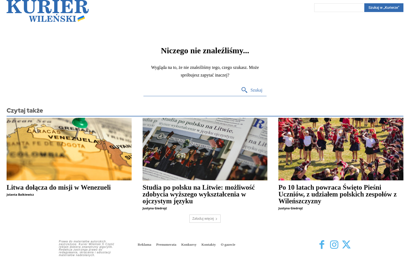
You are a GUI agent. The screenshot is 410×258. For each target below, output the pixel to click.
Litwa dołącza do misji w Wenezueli (59, 187)
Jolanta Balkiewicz (20, 194)
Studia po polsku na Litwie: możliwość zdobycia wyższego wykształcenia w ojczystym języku (199, 194)
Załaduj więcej (205, 218)
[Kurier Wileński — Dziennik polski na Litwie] (48, 11)
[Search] (383, 7)
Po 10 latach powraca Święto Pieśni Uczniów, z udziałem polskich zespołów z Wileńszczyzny (337, 194)
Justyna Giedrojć (155, 208)
